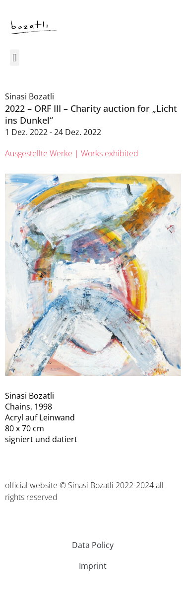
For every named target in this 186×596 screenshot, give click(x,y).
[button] (14, 57)
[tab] (71, 153)
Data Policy (93, 545)
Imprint (93, 565)
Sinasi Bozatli (29, 96)
